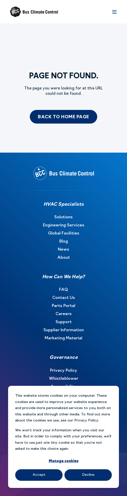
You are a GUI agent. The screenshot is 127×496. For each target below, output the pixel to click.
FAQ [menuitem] (63, 290)
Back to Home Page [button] (63, 117)
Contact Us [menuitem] (63, 298)
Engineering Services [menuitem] (63, 225)
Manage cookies (64, 461)
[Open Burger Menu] (114, 12)
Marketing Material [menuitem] (63, 338)
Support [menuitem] (64, 322)
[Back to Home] (34, 12)
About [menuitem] (63, 258)
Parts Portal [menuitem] (63, 306)
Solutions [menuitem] (63, 217)
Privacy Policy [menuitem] (63, 371)
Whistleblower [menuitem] (63, 379)
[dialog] (63, 437)
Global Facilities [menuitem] (63, 233)
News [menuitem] (63, 250)
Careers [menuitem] (64, 314)
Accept (39, 475)
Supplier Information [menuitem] (63, 330)
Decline (88, 475)
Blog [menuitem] (63, 242)
